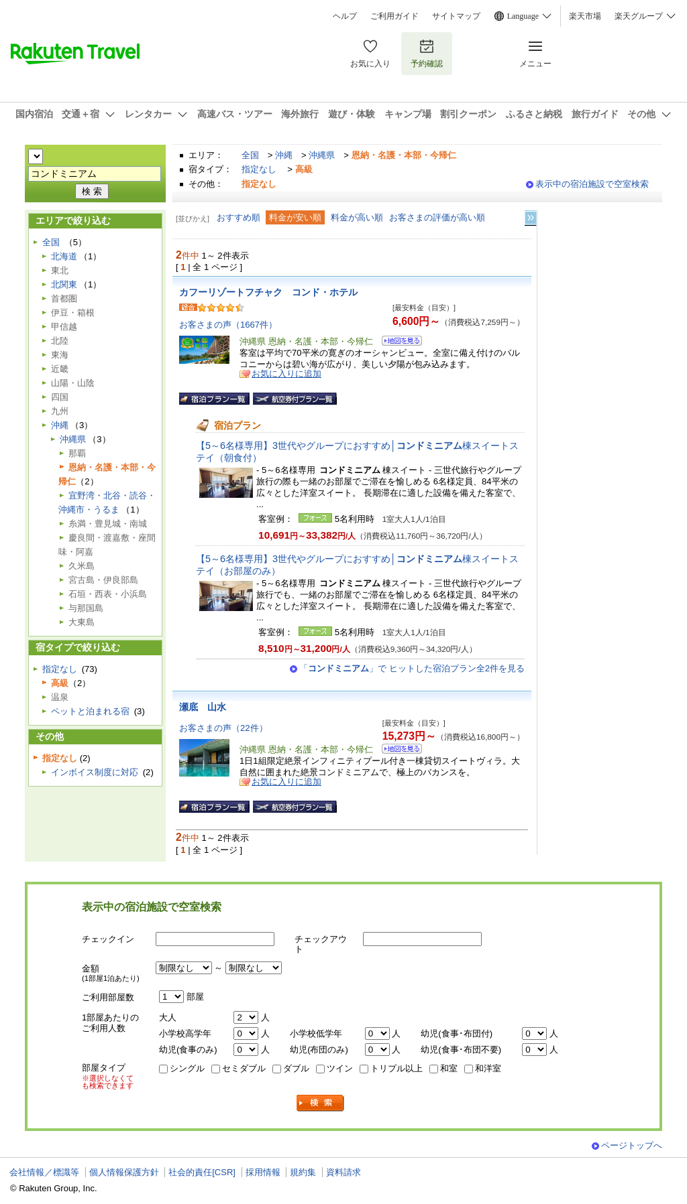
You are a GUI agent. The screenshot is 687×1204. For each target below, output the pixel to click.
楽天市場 (585, 16)
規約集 (303, 1172)
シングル (187, 1068)
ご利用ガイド (394, 16)
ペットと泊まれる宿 (90, 711)
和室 (449, 1068)
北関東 (64, 284)
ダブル (296, 1068)
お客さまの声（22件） (223, 728)
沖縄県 (322, 155)
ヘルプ (345, 16)
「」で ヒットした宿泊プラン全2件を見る (412, 668)
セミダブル (244, 1068)
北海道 (64, 256)
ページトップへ (631, 1145)
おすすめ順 (238, 217)
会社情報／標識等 (44, 1172)
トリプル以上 (396, 1068)
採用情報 (263, 1172)
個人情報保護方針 (124, 1172)
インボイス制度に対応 (94, 772)
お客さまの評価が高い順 (437, 217)
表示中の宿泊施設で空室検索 (592, 184)
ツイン (340, 1068)
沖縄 (284, 155)
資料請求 (343, 1172)
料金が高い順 (357, 217)
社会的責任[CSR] (201, 1172)
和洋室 (488, 1068)
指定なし (259, 169)
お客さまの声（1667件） (228, 325)
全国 (250, 155)
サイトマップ (456, 16)
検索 (321, 1103)
